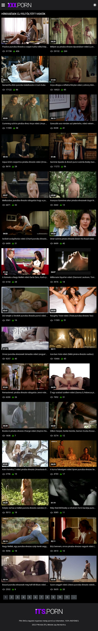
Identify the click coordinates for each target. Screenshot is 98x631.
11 (67, 597)
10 (60, 597)
